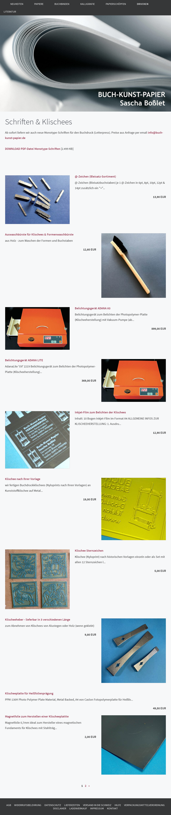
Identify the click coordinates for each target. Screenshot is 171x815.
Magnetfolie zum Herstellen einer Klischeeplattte (37, 716)
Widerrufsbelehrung (27, 805)
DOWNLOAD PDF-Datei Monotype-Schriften (32, 149)
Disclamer (59, 808)
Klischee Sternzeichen (89, 550)
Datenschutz (52, 805)
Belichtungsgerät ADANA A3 (92, 308)
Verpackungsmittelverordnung (144, 805)
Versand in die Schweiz (97, 805)
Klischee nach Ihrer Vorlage (22, 479)
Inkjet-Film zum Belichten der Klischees (100, 412)
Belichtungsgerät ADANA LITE (24, 360)
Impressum (97, 808)
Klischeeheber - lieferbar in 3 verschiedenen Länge (37, 619)
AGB (8, 805)
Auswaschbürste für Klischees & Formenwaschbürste (39, 234)
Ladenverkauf (78, 808)
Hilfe (118, 805)
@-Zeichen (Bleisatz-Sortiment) (95, 176)
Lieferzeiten (72, 805)
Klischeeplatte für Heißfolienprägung (29, 693)
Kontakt (112, 808)
